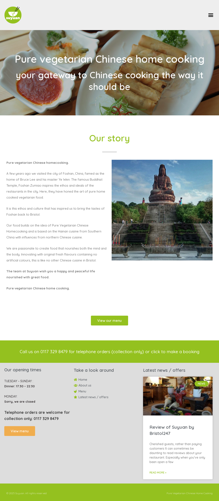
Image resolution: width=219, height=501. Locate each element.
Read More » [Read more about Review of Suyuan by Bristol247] (157, 472)
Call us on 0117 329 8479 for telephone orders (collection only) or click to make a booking (109, 351)
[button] (211, 15)
